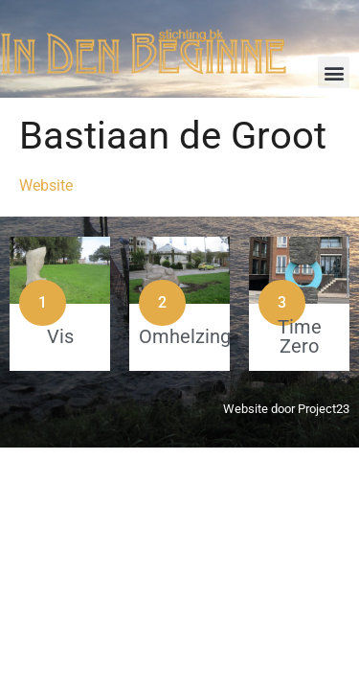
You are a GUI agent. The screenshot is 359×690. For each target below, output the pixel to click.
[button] (333, 72)
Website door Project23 (286, 409)
